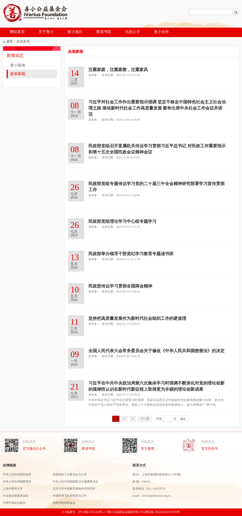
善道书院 (103, 32)
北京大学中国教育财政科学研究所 (74, 488)
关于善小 (46, 32)
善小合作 (161, 32)
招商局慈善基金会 (64, 502)
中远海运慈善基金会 (16, 495)
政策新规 (17, 74)
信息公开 (132, 32)
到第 (159, 418)
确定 (183, 419)
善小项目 (74, 32)
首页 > (11, 41)
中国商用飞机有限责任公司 (70, 495)
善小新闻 (17, 65)
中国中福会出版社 (14, 502)
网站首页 (17, 32)
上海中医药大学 (13, 488)
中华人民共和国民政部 (17, 474)
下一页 (145, 418)
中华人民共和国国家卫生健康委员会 (75, 481)
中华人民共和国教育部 (17, 481)
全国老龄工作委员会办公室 (70, 474)
